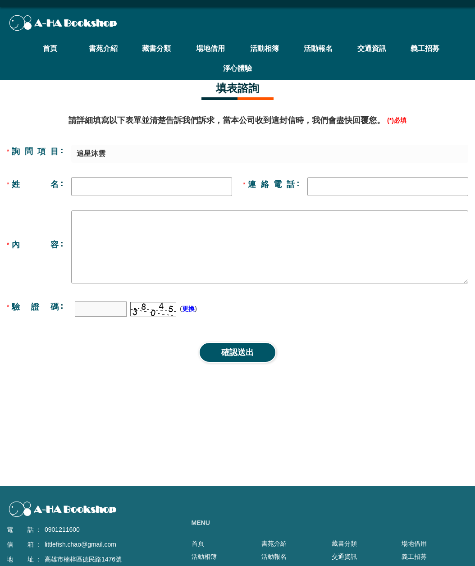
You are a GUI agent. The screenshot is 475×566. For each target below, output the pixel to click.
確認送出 (237, 352)
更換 (188, 308)
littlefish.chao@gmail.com (80, 544)
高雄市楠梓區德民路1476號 (83, 559)
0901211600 (62, 529)
